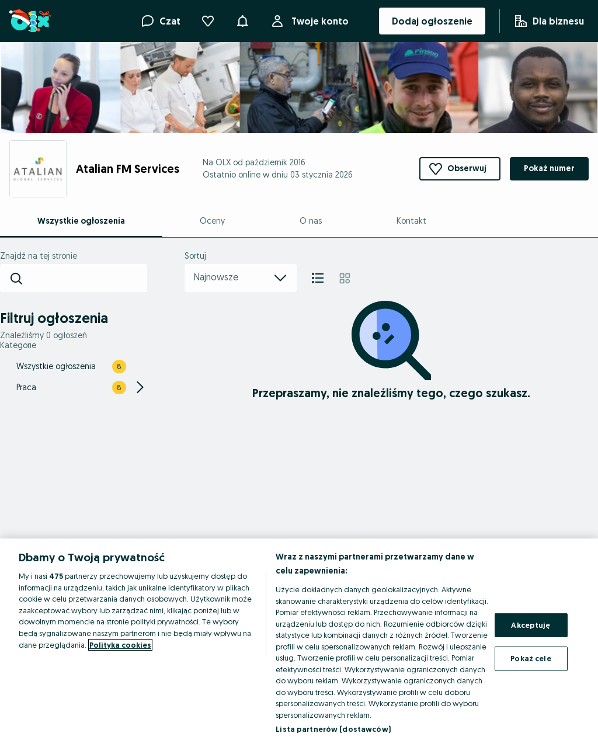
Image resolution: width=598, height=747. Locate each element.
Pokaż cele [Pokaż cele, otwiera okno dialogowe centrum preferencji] (530, 658)
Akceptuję (530, 625)
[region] (299, 642)
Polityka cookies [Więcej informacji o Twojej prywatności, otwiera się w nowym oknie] (120, 644)
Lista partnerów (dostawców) (333, 729)
